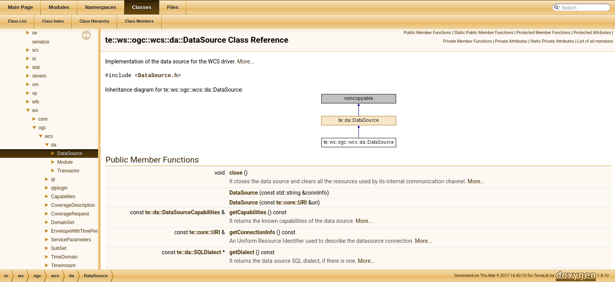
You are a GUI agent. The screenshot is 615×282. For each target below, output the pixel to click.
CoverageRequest (70, 214)
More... (245, 61)
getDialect (242, 252)
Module (65, 162)
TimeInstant (63, 265)
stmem (39, 76)
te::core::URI (291, 202)
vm (35, 84)
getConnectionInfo (252, 232)
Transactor (68, 171)
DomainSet (62, 222)
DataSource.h (158, 75)
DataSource (69, 153)
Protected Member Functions (544, 32)
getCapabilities (248, 212)
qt (53, 179)
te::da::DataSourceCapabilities (182, 212)
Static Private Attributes (552, 41)
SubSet (58, 248)
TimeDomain (64, 257)
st (34, 58)
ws (35, 110)
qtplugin (59, 188)
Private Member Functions (467, 41)
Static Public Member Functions (483, 32)
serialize (40, 42)
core (42, 119)
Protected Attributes (592, 32)
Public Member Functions (427, 32)
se (34, 33)
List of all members (595, 41)
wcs (49, 136)
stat (36, 67)
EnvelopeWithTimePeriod (77, 231)
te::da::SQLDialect (199, 252)
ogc (42, 127)
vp (34, 93)
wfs (35, 102)
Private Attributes (511, 41)
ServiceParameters (71, 239)
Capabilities (63, 196)
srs (35, 50)
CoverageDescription (73, 205)
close (236, 173)
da (53, 145)
